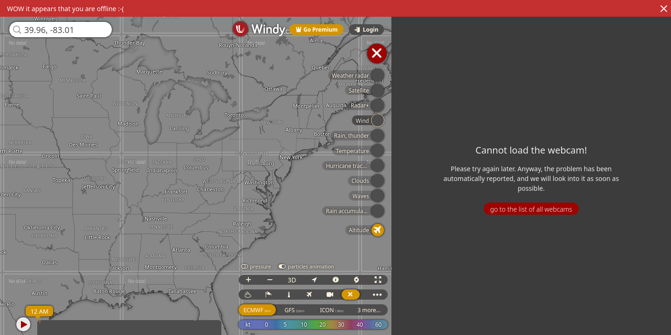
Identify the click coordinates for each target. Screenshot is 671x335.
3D (292, 279)
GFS (294, 310)
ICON (332, 310)
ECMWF (257, 310)
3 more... (369, 310)
